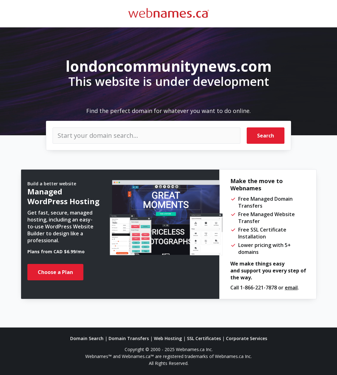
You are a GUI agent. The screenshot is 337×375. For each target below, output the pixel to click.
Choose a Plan (55, 272)
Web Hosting (168, 338)
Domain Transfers (129, 338)
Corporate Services (246, 338)
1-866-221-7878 (258, 287)
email (291, 287)
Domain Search (87, 338)
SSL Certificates (204, 338)
